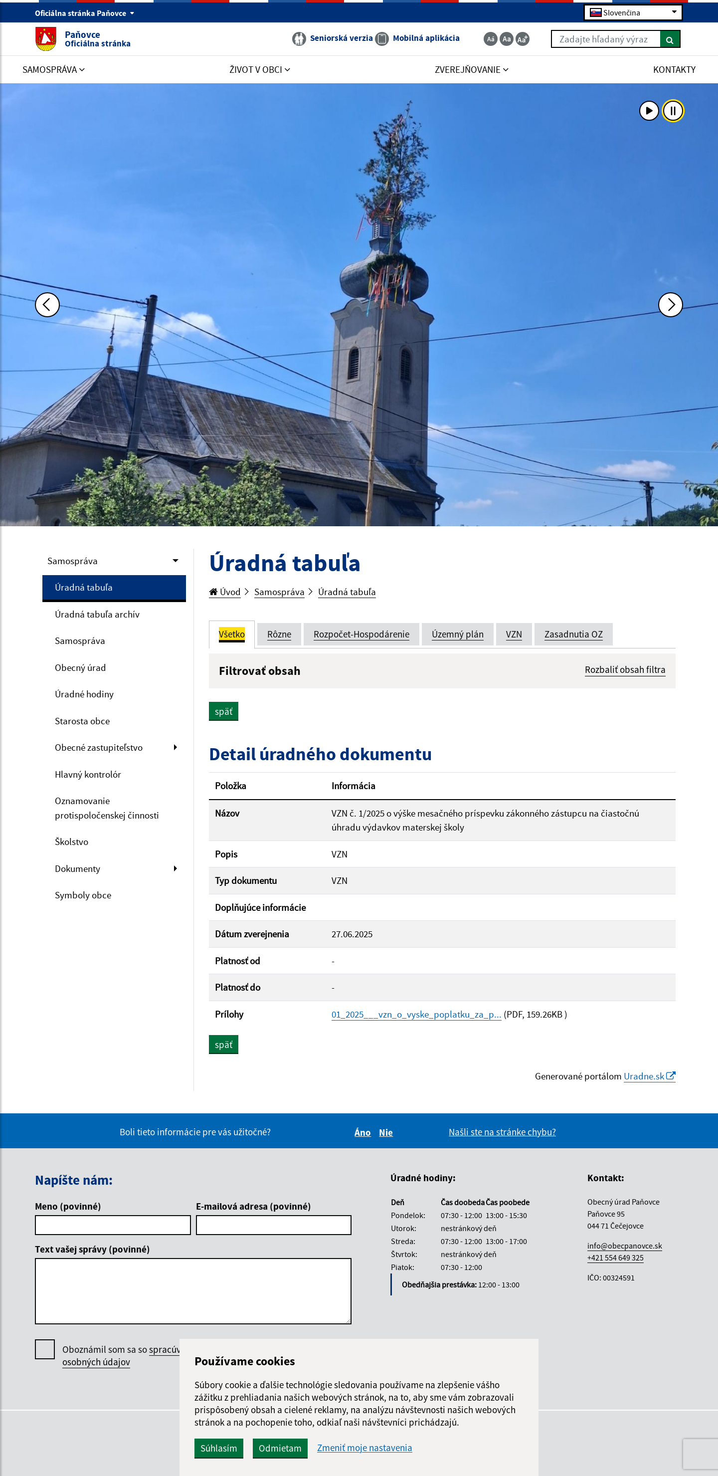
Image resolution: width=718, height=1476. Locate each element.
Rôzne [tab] (279, 634)
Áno (364, 1132)
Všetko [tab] (232, 634)
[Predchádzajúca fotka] (47, 304)
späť (223, 711)
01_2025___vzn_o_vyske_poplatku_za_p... (417, 1014)
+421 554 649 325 (615, 1258)
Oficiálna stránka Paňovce (85, 13)
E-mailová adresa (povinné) (253, 1206)
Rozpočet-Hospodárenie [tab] (361, 634)
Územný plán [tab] (458, 634)
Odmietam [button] (280, 1448)
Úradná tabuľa (84, 587)
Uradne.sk (650, 1076)
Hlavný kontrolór (88, 774)
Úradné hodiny (84, 694)
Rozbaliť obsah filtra (625, 669)
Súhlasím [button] (218, 1448)
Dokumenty (77, 868)
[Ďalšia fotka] (670, 304)
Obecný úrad (80, 667)
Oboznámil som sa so (131, 1355)
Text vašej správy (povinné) (92, 1249)
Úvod (225, 592)
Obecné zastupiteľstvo (99, 747)
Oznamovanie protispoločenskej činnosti (107, 808)
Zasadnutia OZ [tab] (573, 634)
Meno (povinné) (68, 1206)
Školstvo (71, 841)
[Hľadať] (670, 39)
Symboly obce (83, 895)
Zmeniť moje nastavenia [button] (364, 1448)
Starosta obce (82, 721)
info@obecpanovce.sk (624, 1246)
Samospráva (72, 561)
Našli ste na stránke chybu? (502, 1132)
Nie (387, 1132)
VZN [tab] (514, 634)
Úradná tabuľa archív (97, 614)
